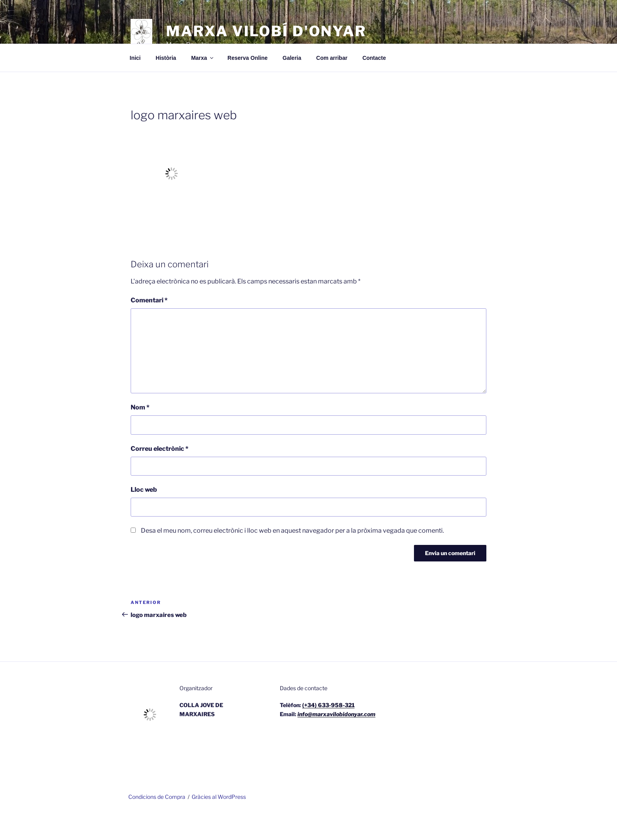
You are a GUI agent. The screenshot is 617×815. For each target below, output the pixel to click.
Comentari (149, 300)
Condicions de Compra (156, 796)
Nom (140, 407)
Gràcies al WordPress (219, 796)
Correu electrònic (159, 448)
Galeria (292, 58)
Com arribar (331, 58)
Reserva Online (247, 58)
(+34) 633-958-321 (328, 705)
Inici (135, 58)
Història (166, 58)
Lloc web (144, 489)
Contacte (374, 58)
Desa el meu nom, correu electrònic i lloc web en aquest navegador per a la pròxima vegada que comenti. (292, 530)
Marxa (202, 58)
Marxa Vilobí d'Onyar (266, 31)
